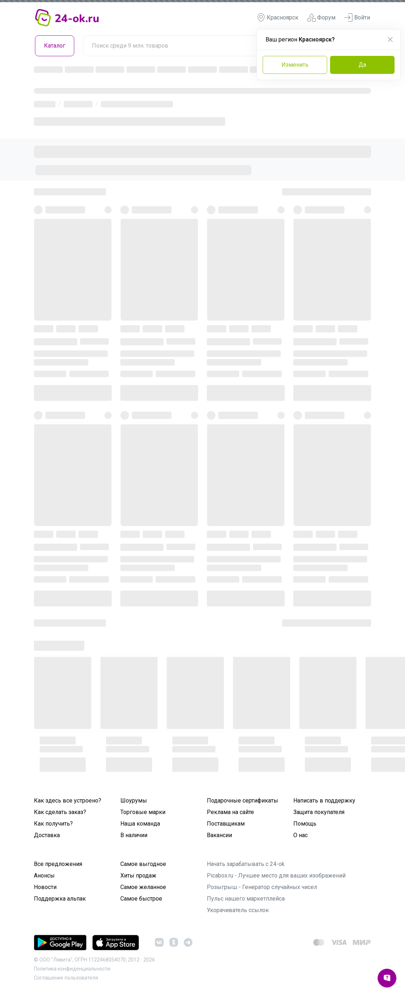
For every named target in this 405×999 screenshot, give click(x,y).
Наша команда (140, 823)
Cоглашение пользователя (66, 978)
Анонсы (44, 875)
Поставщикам (226, 823)
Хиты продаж (138, 875)
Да (362, 64)
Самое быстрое (141, 898)
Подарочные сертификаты (242, 800)
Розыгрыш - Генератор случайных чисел (262, 887)
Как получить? (53, 823)
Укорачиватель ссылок (238, 910)
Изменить (294, 64)
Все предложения (58, 864)
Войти (357, 17)
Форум (321, 17)
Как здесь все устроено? (67, 800)
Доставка (47, 835)
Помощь (304, 823)
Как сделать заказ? (60, 812)
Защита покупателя (318, 812)
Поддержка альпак (60, 898)
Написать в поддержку (324, 800)
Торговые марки (142, 812)
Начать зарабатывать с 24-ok (246, 864)
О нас (300, 835)
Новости (45, 887)
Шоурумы (133, 800)
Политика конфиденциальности (72, 969)
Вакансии (219, 835)
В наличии (133, 835)
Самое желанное (143, 887)
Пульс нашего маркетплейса (246, 898)
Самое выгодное (143, 864)
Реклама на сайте (230, 812)
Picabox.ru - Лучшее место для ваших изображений (276, 875)
